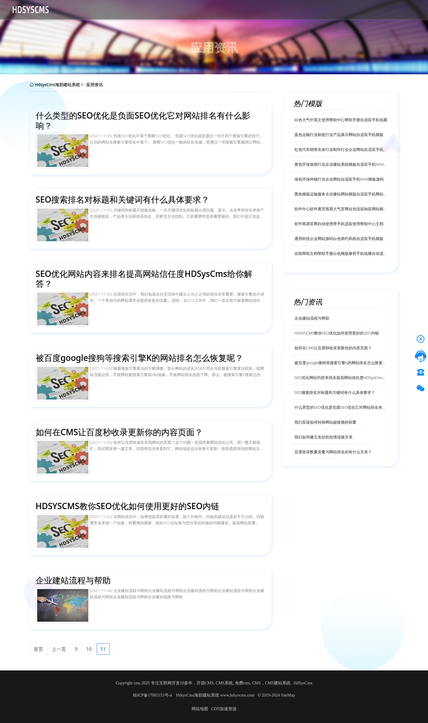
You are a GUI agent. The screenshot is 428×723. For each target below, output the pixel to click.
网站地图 (200, 709)
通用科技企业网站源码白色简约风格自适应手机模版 (338, 238)
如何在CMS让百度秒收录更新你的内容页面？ (333, 348)
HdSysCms (303, 683)
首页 (69, 9)
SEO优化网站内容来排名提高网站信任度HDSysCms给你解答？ (340, 377)
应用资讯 (136, 9)
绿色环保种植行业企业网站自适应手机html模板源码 (339, 179)
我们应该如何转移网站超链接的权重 (325, 422)
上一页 (59, 649)
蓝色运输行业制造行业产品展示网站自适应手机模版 (338, 134)
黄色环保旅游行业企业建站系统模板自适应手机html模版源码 (340, 164)
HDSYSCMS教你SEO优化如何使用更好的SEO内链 (336, 333)
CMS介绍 (112, 9)
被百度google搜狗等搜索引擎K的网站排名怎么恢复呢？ (340, 362)
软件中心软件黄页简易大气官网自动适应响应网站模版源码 (340, 208)
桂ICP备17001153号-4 (153, 695)
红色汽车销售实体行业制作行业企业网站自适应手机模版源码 (340, 149)
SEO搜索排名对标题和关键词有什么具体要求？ (334, 392)
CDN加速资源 (224, 709)
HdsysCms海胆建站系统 (57, 84)
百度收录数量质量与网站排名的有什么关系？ (333, 451)
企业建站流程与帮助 (311, 318)
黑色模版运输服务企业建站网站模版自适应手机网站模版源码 (340, 194)
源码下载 (88, 9)
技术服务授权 (188, 9)
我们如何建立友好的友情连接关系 (323, 437)
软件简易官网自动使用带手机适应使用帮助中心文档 (338, 223)
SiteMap (288, 695)
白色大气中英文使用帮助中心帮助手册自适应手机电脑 (340, 119)
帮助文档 (160, 9)
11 (103, 649)
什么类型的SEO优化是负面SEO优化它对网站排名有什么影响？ (340, 407)
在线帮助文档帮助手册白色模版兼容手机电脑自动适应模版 (340, 253)
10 (89, 649)
